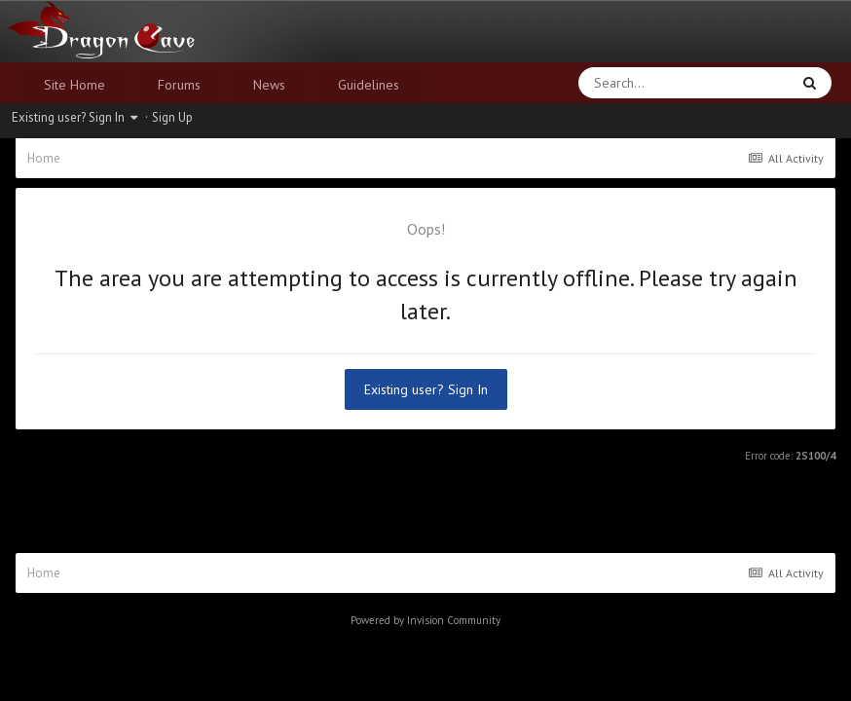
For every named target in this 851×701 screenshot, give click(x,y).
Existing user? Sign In (74, 117)
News (269, 84)
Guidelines (368, 84)
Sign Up (172, 117)
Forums (179, 84)
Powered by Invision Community (425, 620)
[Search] (633, 82)
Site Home (74, 84)
